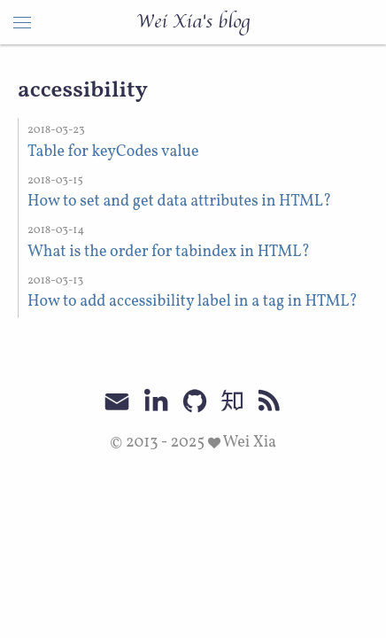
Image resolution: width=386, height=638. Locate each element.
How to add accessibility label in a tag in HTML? (192, 302)
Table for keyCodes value (112, 152)
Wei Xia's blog (193, 22)
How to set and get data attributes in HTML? (179, 202)
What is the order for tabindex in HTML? (168, 252)
